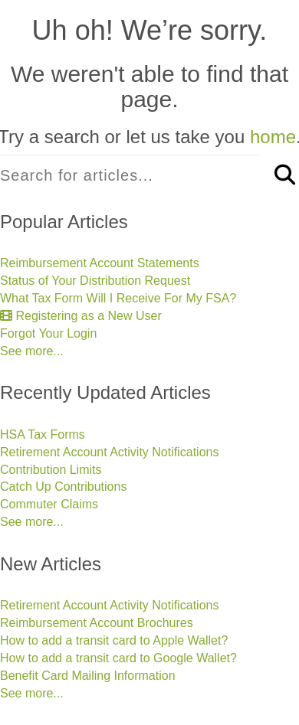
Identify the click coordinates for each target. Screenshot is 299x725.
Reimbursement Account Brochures (96, 622)
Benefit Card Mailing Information (88, 675)
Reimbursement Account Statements (99, 262)
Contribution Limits (51, 469)
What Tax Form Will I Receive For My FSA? (118, 298)
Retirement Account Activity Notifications (109, 452)
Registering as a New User (81, 315)
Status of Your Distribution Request (95, 280)
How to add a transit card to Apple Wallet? (114, 640)
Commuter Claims (49, 504)
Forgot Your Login (48, 333)
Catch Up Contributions (63, 486)
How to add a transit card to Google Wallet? (118, 658)
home (273, 136)
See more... (32, 351)
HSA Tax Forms (42, 434)
